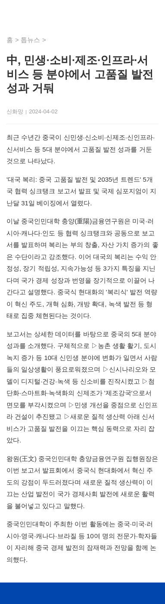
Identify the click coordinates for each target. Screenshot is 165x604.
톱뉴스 (30, 39)
